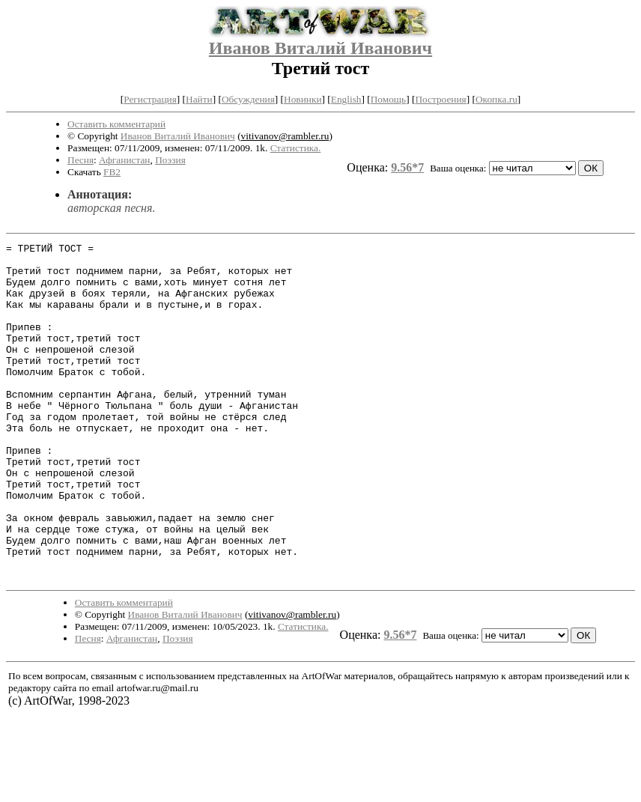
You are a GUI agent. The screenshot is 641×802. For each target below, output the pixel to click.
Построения (440, 99)
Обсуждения (248, 99)
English (346, 99)
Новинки (302, 99)
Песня (80, 159)
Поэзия (170, 159)
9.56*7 (407, 167)
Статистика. (295, 148)
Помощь (388, 99)
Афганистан (124, 159)
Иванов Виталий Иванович (320, 48)
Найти (199, 99)
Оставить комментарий (116, 124)
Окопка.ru (496, 99)
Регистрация (150, 99)
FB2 (112, 171)
